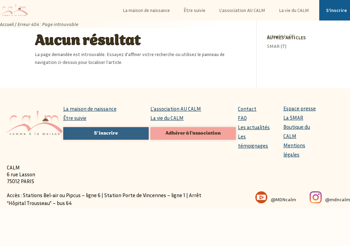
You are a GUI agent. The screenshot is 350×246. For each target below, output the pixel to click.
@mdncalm (337, 199)
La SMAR (293, 117)
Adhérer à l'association (193, 133)
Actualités (277, 36)
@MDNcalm (283, 199)
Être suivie (74, 118)
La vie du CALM (167, 118)
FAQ (242, 118)
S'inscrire (106, 133)
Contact (247, 109)
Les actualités (254, 127)
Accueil (7, 24)
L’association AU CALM (175, 109)
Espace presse (299, 108)
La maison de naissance (90, 109)
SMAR (273, 46)
